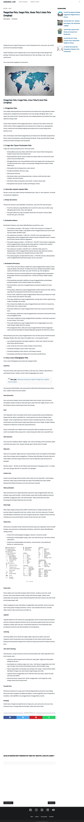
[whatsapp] (48, 715)
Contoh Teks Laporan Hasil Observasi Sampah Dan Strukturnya (71, 32)
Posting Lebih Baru (8, 801)
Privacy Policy (44, 814)
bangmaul (8, 19)
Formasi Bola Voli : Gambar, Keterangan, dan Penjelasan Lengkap (72, 23)
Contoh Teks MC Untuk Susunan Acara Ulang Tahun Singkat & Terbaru (71, 41)
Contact (36, 814)
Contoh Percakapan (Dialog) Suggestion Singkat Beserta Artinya (72, 15)
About (31, 814)
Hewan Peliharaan (23, 1)
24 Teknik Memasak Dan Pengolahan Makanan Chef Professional (71, 49)
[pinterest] (36, 715)
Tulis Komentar (14, 19)
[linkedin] (47, 809)
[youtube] (53, 809)
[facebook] (9, 715)
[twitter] (23, 715)
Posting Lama (51, 801)
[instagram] (36, 809)
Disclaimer (52, 814)
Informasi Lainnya (34, 1)
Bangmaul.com (9, 2)
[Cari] (80, 2)
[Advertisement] (29, 32)
